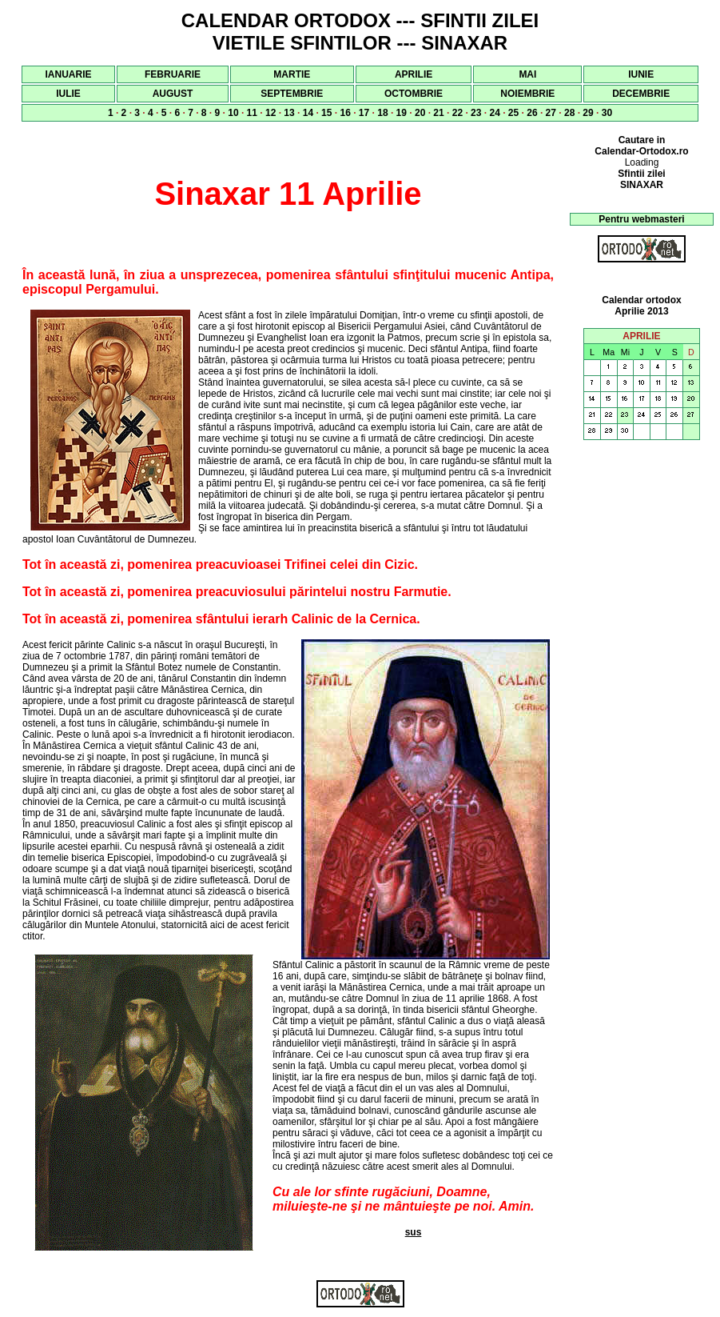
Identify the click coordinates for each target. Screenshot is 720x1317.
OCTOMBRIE (413, 93)
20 (420, 112)
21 (438, 112)
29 (588, 112)
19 (401, 112)
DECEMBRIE (641, 93)
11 (252, 112)
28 (569, 112)
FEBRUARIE (173, 74)
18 (382, 112)
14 (308, 112)
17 (364, 112)
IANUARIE (69, 74)
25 (513, 112)
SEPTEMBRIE (292, 93)
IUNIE (641, 74)
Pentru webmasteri (641, 219)
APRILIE (413, 74)
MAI (527, 74)
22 (457, 112)
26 (532, 112)
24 (494, 112)
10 (233, 112)
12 (270, 112)
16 (345, 112)
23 (476, 112)
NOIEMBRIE (527, 93)
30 (607, 112)
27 (551, 112)
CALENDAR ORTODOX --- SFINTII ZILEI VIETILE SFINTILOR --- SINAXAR (360, 32)
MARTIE (291, 74)
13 (289, 112)
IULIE (68, 93)
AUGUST (173, 93)
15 (326, 112)
